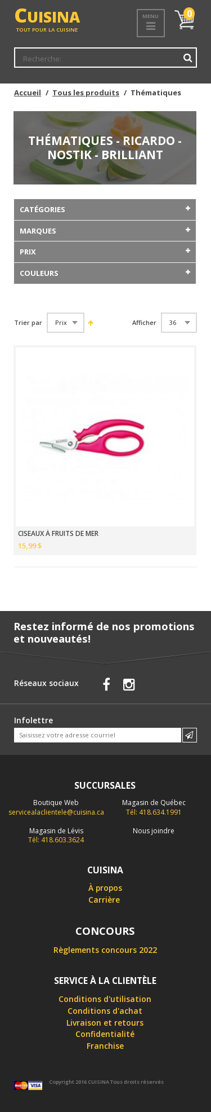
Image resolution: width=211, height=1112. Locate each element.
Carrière (104, 899)
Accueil (27, 92)
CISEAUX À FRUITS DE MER (58, 534)
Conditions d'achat (105, 1010)
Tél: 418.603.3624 (56, 835)
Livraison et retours (104, 1022)
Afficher (144, 323)
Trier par (28, 323)
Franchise (105, 1045)
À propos (105, 887)
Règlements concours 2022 (105, 949)
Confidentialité (104, 1034)
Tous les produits (85, 92)
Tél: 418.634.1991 (154, 807)
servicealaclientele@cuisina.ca (56, 812)
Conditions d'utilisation (105, 999)
